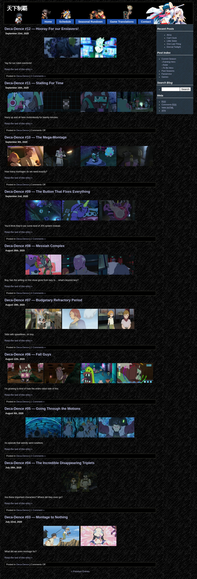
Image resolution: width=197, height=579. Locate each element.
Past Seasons (168, 71)
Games (165, 77)
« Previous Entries (80, 571)
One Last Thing (174, 44)
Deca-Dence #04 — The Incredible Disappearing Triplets (49, 463)
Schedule (65, 21)
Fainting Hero (169, 62)
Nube (165, 65)
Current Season (169, 59)
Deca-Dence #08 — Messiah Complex (35, 246)
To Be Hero (168, 68)
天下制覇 (17, 8)
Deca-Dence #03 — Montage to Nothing (36, 517)
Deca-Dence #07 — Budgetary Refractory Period (43, 300)
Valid (168, 107)
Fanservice (167, 74)
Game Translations (122, 21)
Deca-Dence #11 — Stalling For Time (34, 83)
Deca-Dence (22, 76)
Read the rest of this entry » (18, 69)
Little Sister (172, 41)
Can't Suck (172, 38)
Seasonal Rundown (90, 21)
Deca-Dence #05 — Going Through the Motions (42, 409)
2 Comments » (38, 239)
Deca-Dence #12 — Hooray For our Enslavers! (41, 29)
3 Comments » (38, 76)
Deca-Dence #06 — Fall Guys (28, 354)
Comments (169, 104)
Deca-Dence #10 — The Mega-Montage (36, 137)
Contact (146, 21)
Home (48, 21)
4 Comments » (38, 293)
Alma (169, 35)
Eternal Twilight (174, 47)
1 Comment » (37, 401)
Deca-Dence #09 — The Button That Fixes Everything (47, 192)
